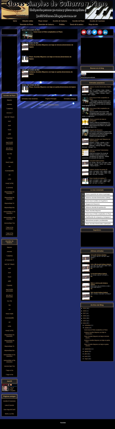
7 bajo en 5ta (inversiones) (9, 233)
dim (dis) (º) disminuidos (9, 296)
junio (86, 356)
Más (91, 259)
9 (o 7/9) (9, 153)
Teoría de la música (76, 24)
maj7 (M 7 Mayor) (9, 117)
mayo (86, 358)
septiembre (88, 349)
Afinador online (27, 21)
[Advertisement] (9, 64)
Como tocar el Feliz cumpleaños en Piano (48, 32)
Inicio (15, 21)
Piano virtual (42, 21)
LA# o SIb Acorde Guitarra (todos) (101, 264)
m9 (9, 166)
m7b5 (9, 179)
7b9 (9, 158)
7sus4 (9, 129)
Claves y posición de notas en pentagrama (99, 194)
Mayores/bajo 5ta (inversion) (9, 198)
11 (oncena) (9, 187)
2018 (84, 311)
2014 (84, 318)
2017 (84, 313)
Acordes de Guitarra (60, 21)
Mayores (9, 100)
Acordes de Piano (78, 21)
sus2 (9, 121)
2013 (84, 320)
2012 (84, 323)
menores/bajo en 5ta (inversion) (9, 218)
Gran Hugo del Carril (9, 409)
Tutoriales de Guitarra (46, 24)
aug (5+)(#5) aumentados (9, 143)
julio (86, 354)
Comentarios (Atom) (53, 105)
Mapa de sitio (93, 24)
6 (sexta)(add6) (9, 170)
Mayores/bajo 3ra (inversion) (9, 192)
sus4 (9, 125)
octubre (87, 327)
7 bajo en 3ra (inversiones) (9, 228)
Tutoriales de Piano (26, 24)
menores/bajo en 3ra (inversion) (9, 212)
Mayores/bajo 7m (9, 203)
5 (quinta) (9, 285)
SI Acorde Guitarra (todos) (96, 161)
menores (9, 104)
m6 (9, 175)
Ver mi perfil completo (12, 389)
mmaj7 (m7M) (9, 183)
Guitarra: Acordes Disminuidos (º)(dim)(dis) (99, 197)
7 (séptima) (9, 108)
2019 (84, 308)
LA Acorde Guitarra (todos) (99, 273)
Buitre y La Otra (9, 413)
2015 (84, 315)
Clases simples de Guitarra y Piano (21, 3)
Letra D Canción (9, 405)
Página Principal (50, 99)
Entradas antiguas (70, 99)
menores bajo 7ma (9, 366)
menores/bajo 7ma (9, 223)
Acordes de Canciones (97, 21)
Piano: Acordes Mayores (93, 210)
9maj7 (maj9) (9, 162)
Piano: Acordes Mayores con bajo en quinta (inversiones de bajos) (52, 87)
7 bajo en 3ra (9, 370)
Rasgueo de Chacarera (96, 130)
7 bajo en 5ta (9, 374)
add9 (9, 134)
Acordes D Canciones (9, 401)
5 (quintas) (9, 138)
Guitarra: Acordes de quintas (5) (98, 169)
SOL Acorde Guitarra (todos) (99, 292)
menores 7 (9, 113)
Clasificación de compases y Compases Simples (100, 217)
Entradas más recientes (30, 99)
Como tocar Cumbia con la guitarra (97, 201)
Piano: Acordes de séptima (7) (97, 178)
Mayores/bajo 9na (9, 207)
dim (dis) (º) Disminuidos (9, 148)
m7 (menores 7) (9, 260)
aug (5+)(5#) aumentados (9, 290)
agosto (87, 351)
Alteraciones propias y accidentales (97, 220)
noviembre (88, 325)
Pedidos (62, 24)
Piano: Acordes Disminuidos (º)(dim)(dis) (98, 224)
